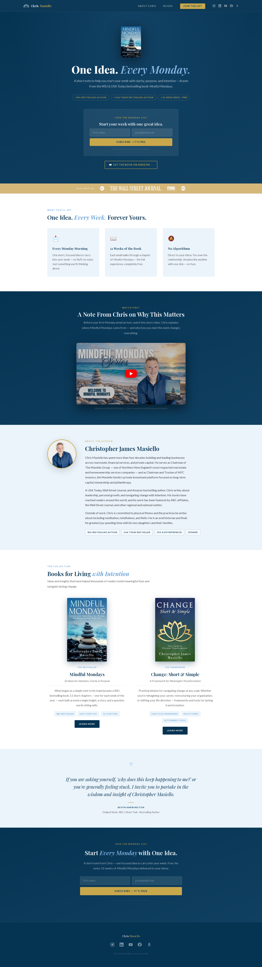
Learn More (87, 724)
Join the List (192, 6)
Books (168, 6)
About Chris (147, 6)
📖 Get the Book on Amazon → (131, 164)
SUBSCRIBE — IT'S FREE (131, 142)
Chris (37, 6)
